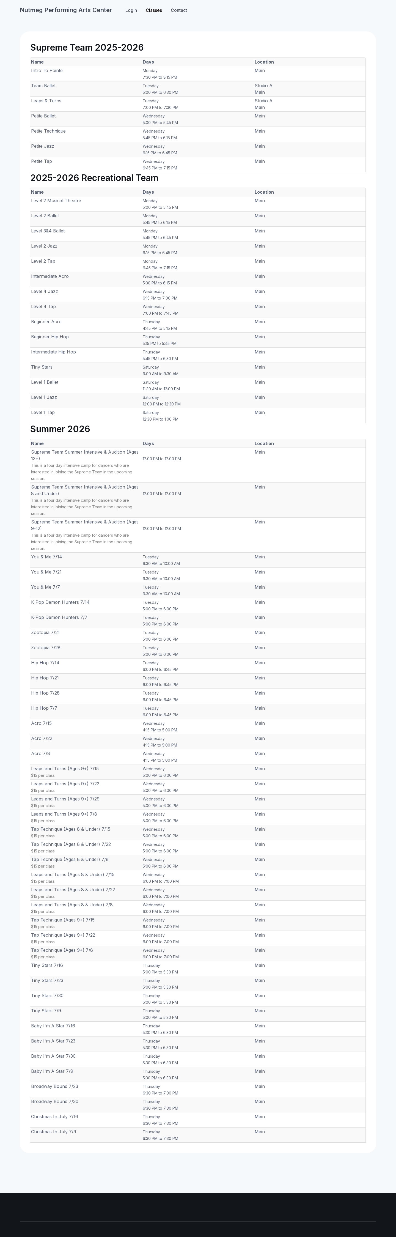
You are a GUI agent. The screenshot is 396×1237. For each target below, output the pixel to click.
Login (131, 10)
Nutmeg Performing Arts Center (66, 9)
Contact (179, 10)
